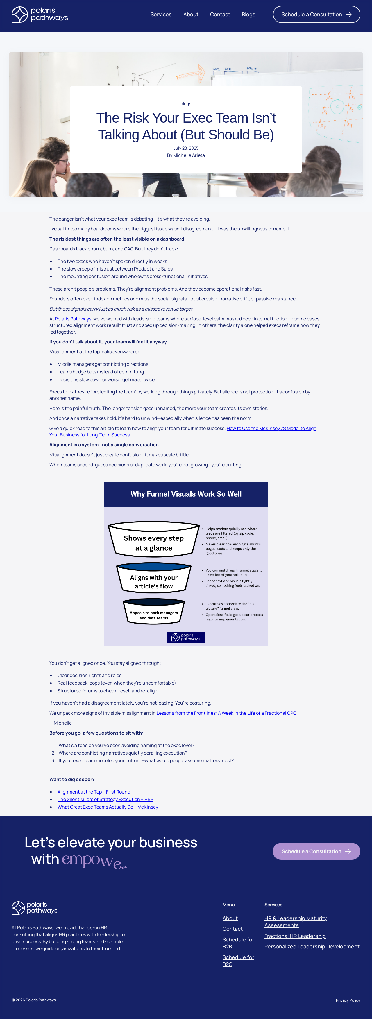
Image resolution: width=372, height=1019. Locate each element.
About (230, 918)
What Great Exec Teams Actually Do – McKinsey (108, 807)
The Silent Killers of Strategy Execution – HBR (105, 799)
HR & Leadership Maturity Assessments (295, 922)
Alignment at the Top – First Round (94, 792)
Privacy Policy (348, 1000)
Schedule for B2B (238, 943)
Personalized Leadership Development (312, 946)
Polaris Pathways (73, 319)
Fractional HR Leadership (295, 935)
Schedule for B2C (238, 961)
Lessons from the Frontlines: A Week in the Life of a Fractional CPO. (227, 713)
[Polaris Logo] (40, 14)
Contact (233, 928)
